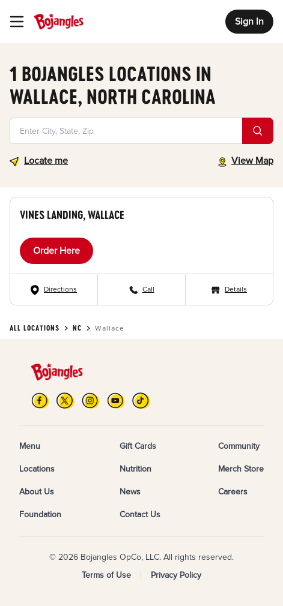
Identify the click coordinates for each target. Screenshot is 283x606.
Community (239, 446)
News (130, 492)
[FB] (40, 400)
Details (236, 289)
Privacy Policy (176, 575)
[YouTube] (116, 400)
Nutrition (135, 469)
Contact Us (140, 514)
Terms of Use (106, 575)
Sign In (249, 22)
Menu (29, 446)
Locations (37, 469)
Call (148, 289)
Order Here (56, 251)
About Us (36, 492)
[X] (65, 400)
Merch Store (241, 469)
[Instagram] (90, 400)
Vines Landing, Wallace (72, 214)
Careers (233, 492)
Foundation (40, 514)
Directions (60, 289)
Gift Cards (138, 446)
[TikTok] (141, 400)
